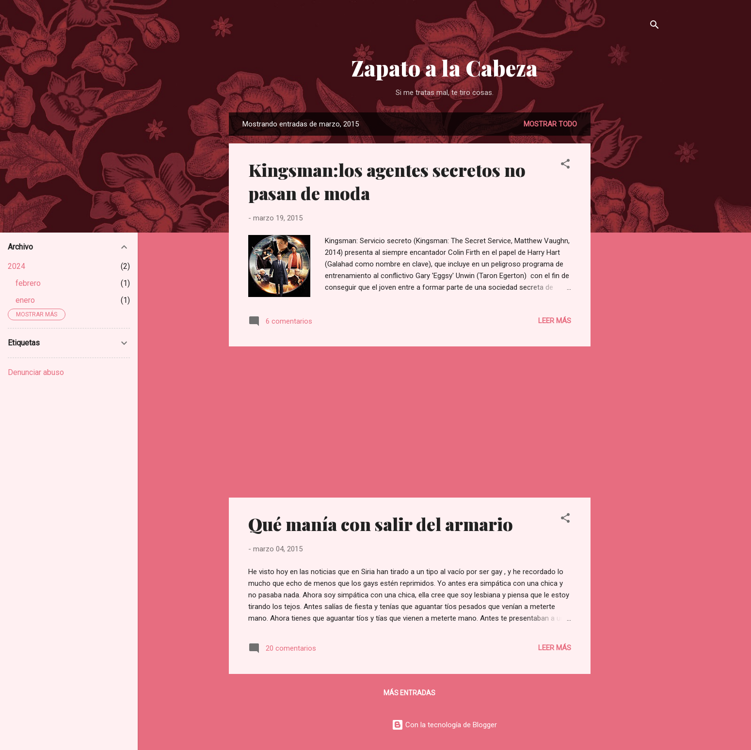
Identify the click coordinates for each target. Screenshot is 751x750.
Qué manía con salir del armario (380, 523)
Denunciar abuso (36, 372)
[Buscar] (654, 26)
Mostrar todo (550, 124)
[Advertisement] (629, 257)
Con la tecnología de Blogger (444, 724)
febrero (28, 283)
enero (25, 300)
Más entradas (409, 693)
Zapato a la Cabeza (444, 67)
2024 (16, 266)
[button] (565, 165)
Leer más (554, 320)
